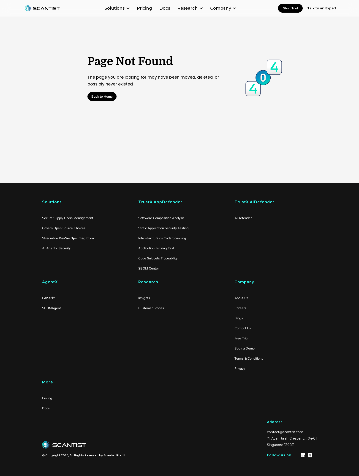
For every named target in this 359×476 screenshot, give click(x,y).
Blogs (238, 318)
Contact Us (242, 328)
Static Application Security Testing (163, 228)
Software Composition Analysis (161, 218)
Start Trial (290, 8)
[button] (117, 8)
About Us (241, 298)
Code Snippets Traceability (157, 258)
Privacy (239, 368)
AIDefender (243, 218)
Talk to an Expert (321, 8)
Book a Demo (244, 348)
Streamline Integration (68, 238)
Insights (144, 298)
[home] (42, 8)
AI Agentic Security (56, 248)
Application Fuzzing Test (156, 248)
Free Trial (241, 338)
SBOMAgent (51, 308)
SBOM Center (148, 268)
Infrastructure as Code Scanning (162, 238)
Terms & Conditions (248, 358)
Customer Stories (151, 308)
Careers (240, 308)
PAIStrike (49, 298)
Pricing (47, 398)
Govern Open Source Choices (63, 228)
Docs (46, 408)
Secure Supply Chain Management (67, 218)
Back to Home (102, 96)
